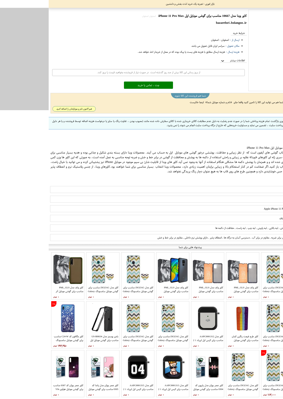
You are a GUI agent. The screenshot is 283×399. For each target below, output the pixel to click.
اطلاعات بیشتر (184, 60)
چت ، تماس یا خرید (100, 85)
